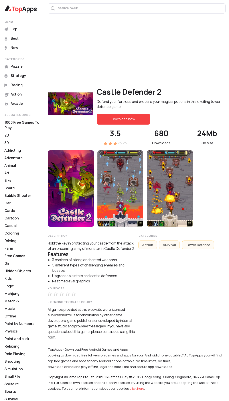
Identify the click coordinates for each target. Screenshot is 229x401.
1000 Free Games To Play (21, 125)
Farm (8, 248)
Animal (10, 165)
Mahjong (12, 293)
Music (9, 308)
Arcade (13, 103)
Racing (13, 84)
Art (7, 172)
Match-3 (11, 301)
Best (11, 38)
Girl (7, 263)
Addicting (12, 150)
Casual (10, 225)
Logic (9, 286)
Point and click (16, 338)
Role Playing (15, 353)
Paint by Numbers (19, 323)
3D (6, 142)
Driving (10, 240)
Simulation (13, 368)
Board (9, 188)
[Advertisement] (136, 53)
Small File (12, 376)
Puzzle (13, 66)
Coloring (11, 233)
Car (7, 203)
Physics (11, 331)
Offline (10, 316)
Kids (8, 278)
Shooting (12, 361)
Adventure (13, 157)
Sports (10, 391)
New (11, 47)
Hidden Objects (17, 270)
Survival (169, 245)
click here (137, 388)
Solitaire (11, 383)
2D (6, 135)
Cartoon (11, 218)
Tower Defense (198, 245)
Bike (8, 180)
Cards (9, 210)
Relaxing (12, 346)
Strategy (15, 75)
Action (13, 94)
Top (10, 29)
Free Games (14, 255)
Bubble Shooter (17, 195)
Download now (123, 119)
